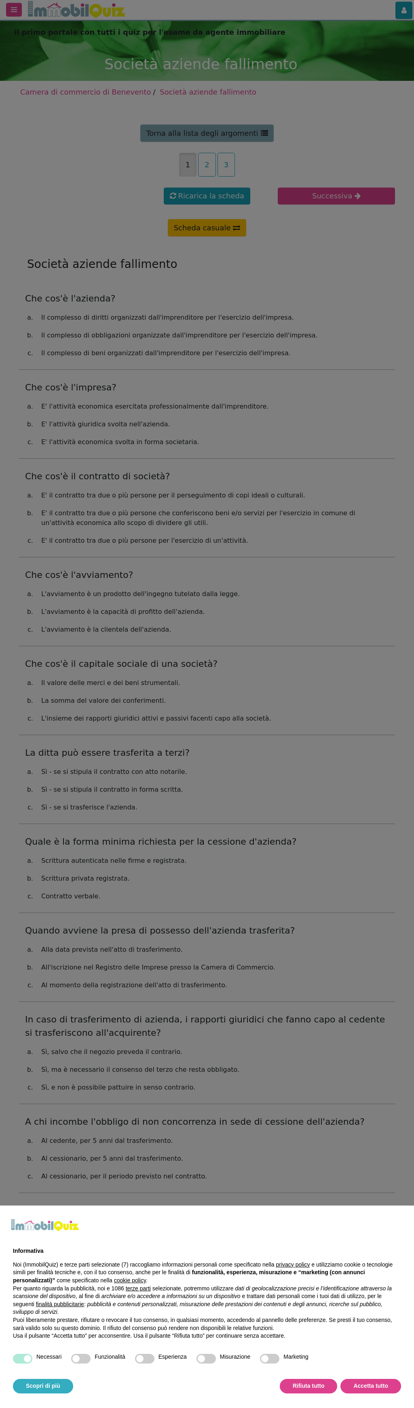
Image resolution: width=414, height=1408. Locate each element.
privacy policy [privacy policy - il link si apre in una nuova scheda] (293, 1264)
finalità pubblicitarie (60, 1304)
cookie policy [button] (130, 1280)
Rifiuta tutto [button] (309, 1386)
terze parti (138, 1288)
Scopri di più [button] (43, 1386)
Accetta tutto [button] (370, 1386)
